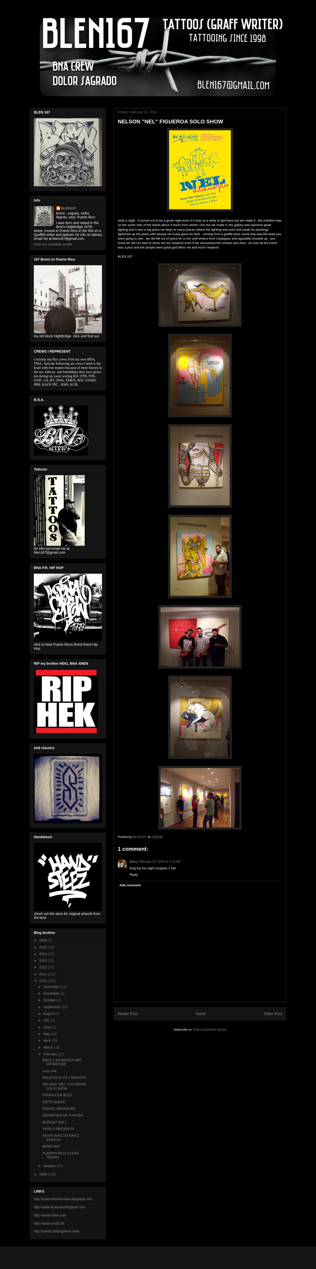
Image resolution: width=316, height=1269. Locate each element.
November (51, 993)
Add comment (130, 885)
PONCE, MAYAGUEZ (59, 1109)
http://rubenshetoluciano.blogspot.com (63, 1199)
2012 (43, 967)
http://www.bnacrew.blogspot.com (59, 1207)
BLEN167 (68, 208)
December (51, 987)
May (47, 1034)
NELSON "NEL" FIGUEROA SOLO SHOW (64, 1086)
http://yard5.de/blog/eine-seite (56, 1231)
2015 (43, 947)
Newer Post (128, 1014)
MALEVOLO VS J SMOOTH (64, 1078)
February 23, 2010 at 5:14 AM (159, 861)
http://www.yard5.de (49, 1223)
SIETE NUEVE (53, 1102)
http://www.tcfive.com (50, 1215)
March (48, 1047)
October (50, 1000)
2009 (43, 1174)
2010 (43, 981)
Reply (134, 874)
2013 (43, 961)
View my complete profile (53, 244)
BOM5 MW (50, 1146)
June (47, 1027)
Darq (133, 861)
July (46, 1020)
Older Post (273, 1014)
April (47, 1040)
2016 (43, 940)
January (50, 1166)
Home (201, 1014)
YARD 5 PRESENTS (58, 1129)
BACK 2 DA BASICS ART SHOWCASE (61, 1062)
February (50, 1054)
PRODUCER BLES (57, 1095)
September (52, 1007)
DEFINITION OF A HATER (62, 1115)
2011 (43, 974)
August (49, 1014)
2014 (43, 954)
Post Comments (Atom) (209, 1029)
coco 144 (49, 1071)
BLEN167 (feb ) (54, 1122)
